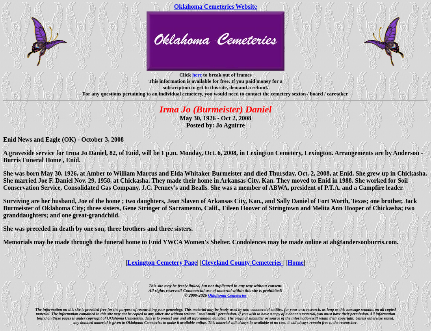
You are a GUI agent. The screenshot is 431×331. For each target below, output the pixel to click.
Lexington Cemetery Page (162, 262)
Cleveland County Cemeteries (242, 262)
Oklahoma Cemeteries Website (215, 6)
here (197, 75)
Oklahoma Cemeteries (227, 295)
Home (296, 262)
